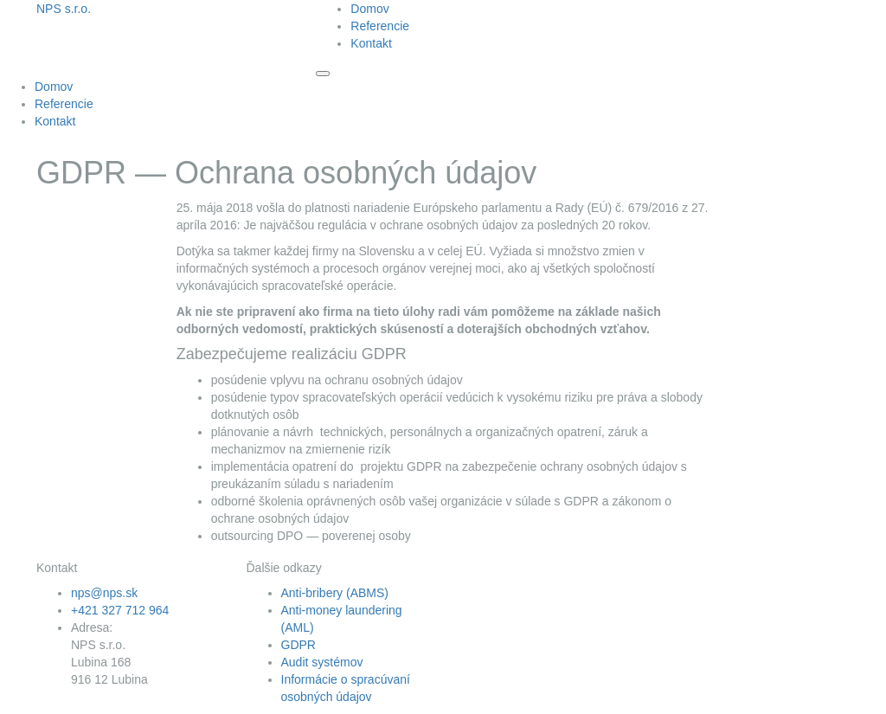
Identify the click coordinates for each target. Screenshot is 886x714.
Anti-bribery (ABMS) (334, 593)
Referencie (379, 26)
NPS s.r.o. (63, 9)
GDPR (298, 645)
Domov (369, 9)
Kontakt (370, 43)
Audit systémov (322, 662)
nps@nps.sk (104, 593)
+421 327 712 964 (120, 610)
